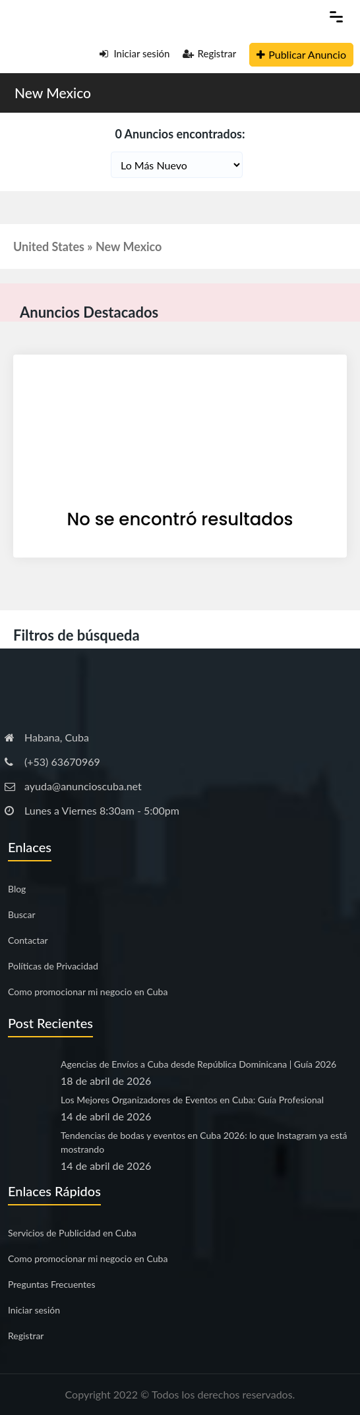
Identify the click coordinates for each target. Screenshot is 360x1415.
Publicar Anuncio (301, 54)
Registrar (209, 53)
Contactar (28, 940)
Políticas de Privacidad (53, 965)
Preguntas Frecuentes (51, 1284)
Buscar (22, 914)
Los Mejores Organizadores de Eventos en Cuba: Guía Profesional (192, 1099)
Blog (17, 888)
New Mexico (53, 92)
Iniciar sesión (135, 53)
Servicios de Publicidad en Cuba (72, 1232)
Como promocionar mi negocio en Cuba (87, 991)
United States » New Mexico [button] (87, 246)
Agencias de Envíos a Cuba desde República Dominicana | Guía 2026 (198, 1064)
